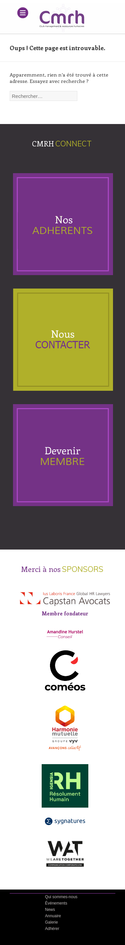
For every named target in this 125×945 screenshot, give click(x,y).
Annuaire (53, 916)
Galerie (51, 922)
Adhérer (52, 928)
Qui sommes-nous (61, 897)
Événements (56, 903)
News (50, 909)
